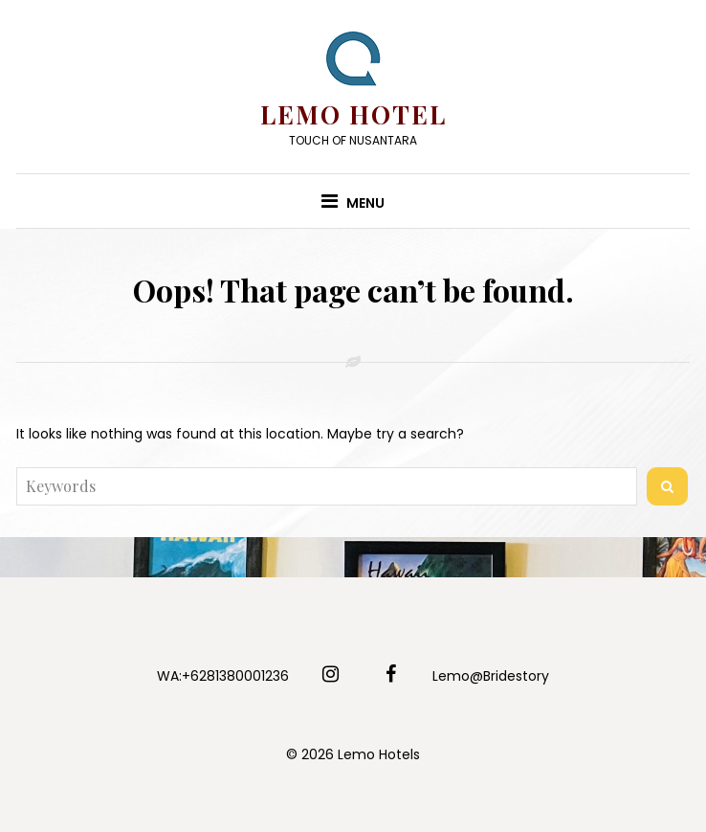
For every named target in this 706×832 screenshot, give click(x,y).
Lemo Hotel (353, 114)
